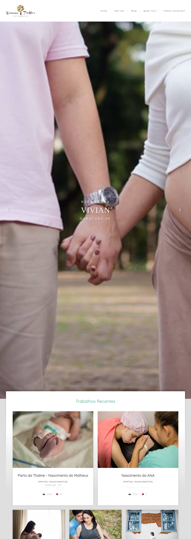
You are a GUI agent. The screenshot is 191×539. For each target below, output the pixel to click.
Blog (134, 10)
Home (104, 10)
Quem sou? (150, 10)
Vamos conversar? (174, 10)
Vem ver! (119, 10)
